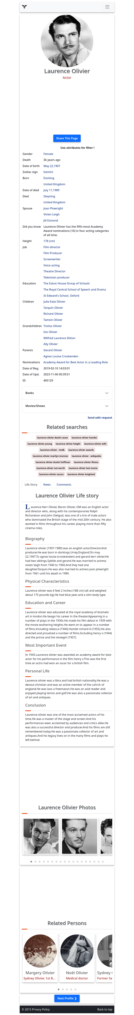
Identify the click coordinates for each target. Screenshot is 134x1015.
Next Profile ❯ (66, 998)
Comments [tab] (64, 484)
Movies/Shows (35, 406)
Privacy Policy (41, 1009)
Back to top (104, 1009)
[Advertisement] (67, 107)
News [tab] (47, 484)
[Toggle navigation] (107, 6)
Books (29, 393)
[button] (31, 861)
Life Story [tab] (31, 484)
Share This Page (67, 138)
